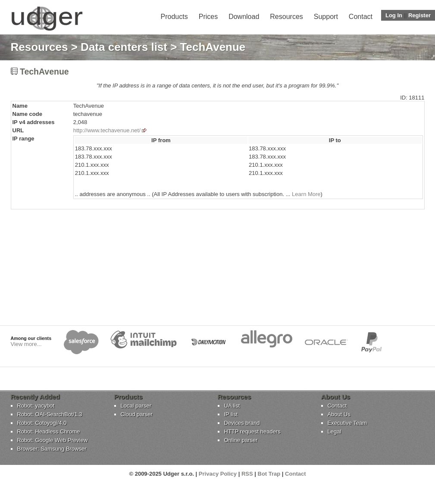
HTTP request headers (252, 431)
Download (243, 16)
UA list (232, 405)
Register (419, 15)
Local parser (136, 405)
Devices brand (242, 423)
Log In (393, 15)
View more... (26, 344)
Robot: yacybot (36, 405)
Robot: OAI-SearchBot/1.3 (49, 414)
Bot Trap (269, 474)
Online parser (241, 440)
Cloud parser (137, 414)
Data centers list (124, 47)
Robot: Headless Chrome (48, 431)
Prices (208, 16)
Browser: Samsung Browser (52, 449)
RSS (247, 474)
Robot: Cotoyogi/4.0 (42, 423)
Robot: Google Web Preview (52, 440)
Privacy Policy (218, 474)
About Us (339, 414)
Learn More (306, 194)
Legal (334, 431)
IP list (231, 414)
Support (326, 16)
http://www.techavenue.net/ (107, 130)
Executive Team (347, 423)
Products (174, 16)
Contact (360, 16)
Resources (286, 16)
